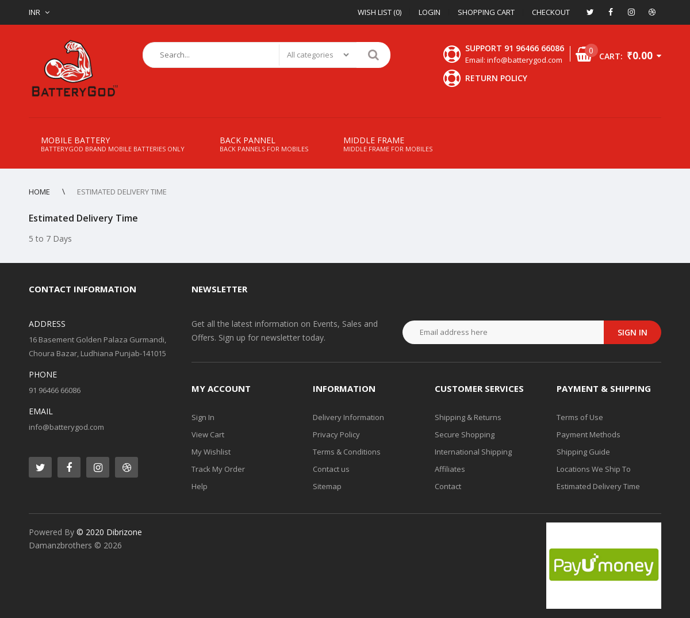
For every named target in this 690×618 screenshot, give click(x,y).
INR (34, 12)
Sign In (202, 417)
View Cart (207, 434)
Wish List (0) (379, 12)
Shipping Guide (583, 452)
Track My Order (218, 469)
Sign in (632, 332)
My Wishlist (211, 452)
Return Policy (496, 78)
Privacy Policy (336, 434)
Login (429, 12)
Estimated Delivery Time (598, 486)
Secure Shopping (464, 434)
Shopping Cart (486, 12)
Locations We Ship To (594, 469)
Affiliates (450, 469)
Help (199, 486)
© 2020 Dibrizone (109, 532)
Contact (448, 486)
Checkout (551, 12)
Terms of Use (580, 417)
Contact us (331, 469)
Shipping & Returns (468, 417)
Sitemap (327, 486)
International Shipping (473, 452)
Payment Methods (588, 434)
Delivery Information (348, 417)
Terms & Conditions (347, 452)
